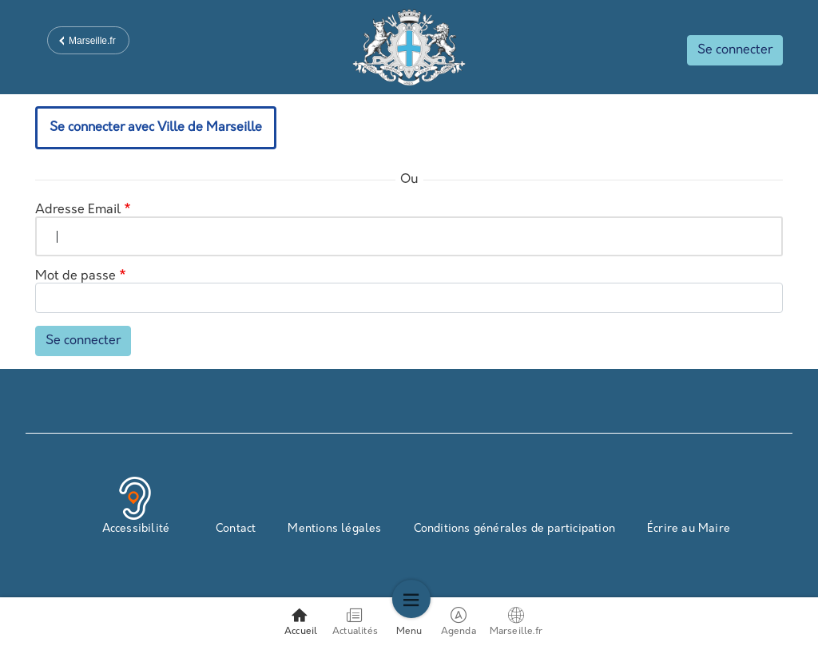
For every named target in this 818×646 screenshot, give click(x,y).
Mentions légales (334, 529)
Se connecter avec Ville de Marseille (156, 127)
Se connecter (734, 50)
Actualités (355, 621)
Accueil (300, 621)
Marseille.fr (92, 40)
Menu (409, 621)
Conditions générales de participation (514, 529)
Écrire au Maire (688, 529)
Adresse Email (78, 210)
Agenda (459, 621)
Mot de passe (75, 276)
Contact (236, 529)
